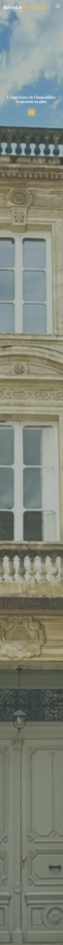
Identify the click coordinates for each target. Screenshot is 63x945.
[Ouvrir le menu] (59, 6)
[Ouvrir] (31, 112)
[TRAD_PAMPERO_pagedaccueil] (26, 12)
